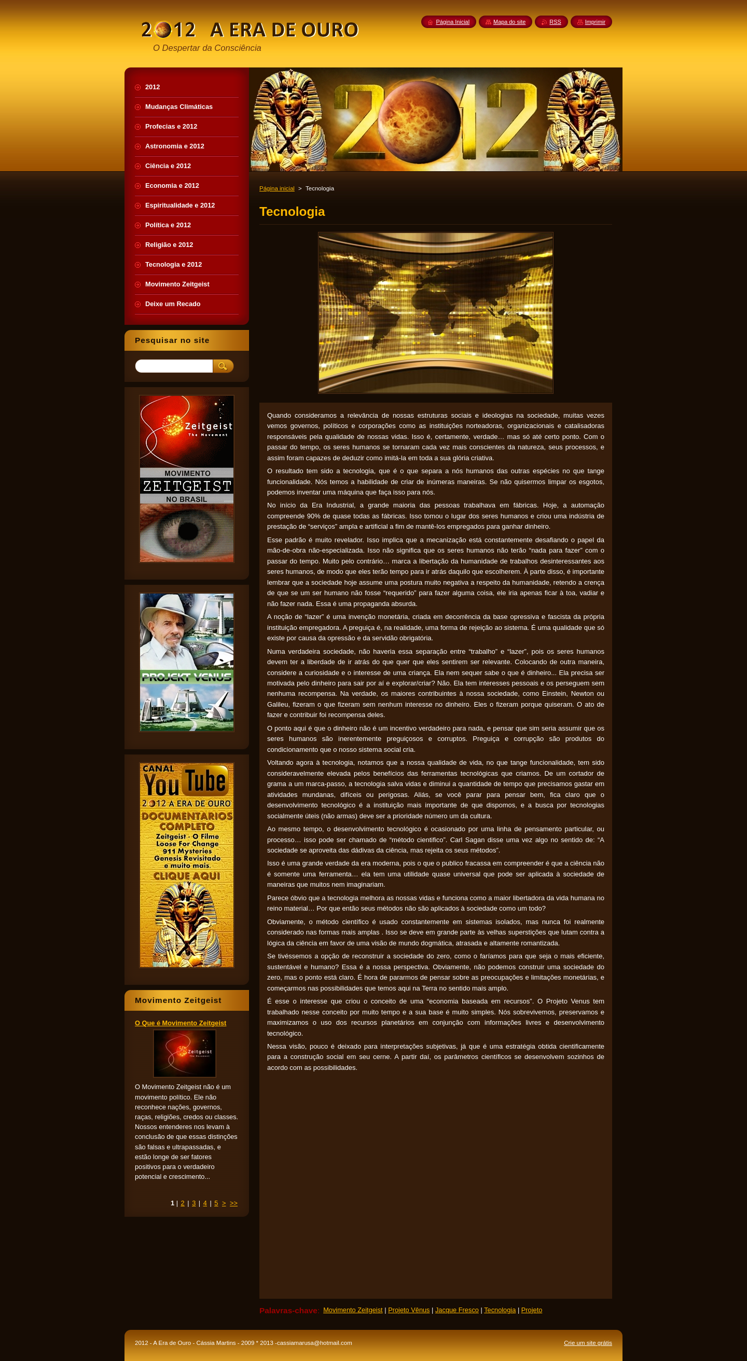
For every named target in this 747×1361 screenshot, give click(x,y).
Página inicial (277, 188)
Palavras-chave (288, 1310)
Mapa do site (509, 22)
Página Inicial (452, 22)
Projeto (532, 1310)
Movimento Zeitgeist (353, 1310)
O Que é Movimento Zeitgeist (180, 1023)
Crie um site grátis (588, 1343)
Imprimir (595, 22)
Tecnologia (500, 1310)
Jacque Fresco (457, 1310)
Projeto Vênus (409, 1310)
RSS (555, 22)
